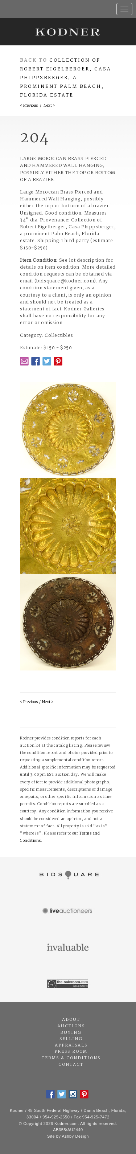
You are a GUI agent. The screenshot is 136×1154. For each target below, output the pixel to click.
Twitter (46, 361)
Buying (71, 1032)
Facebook (35, 361)
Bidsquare (68, 875)
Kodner (68, 31)
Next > (49, 106)
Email (24, 361)
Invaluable (68, 948)
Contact (70, 1064)
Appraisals (71, 1045)
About (71, 1019)
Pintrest (58, 361)
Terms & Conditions (71, 1058)
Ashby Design (75, 1136)
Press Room (70, 1051)
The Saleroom (68, 984)
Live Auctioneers (68, 911)
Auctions (71, 1026)
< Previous (29, 106)
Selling (71, 1039)
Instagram (73, 1094)
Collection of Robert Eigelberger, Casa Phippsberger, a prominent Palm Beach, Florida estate (65, 78)
